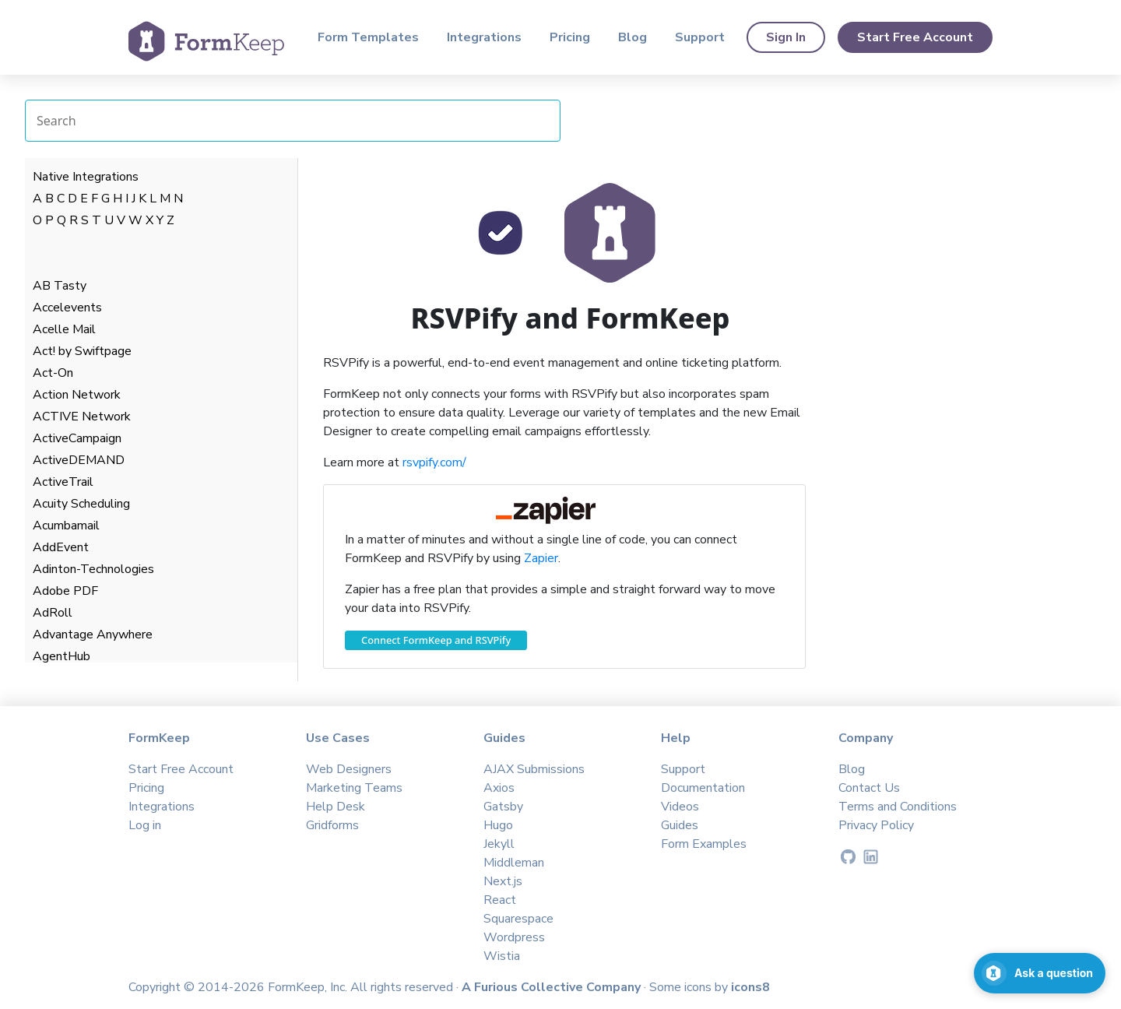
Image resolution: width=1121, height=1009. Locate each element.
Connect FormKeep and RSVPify (436, 640)
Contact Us (869, 787)
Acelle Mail (64, 329)
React (499, 900)
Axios (499, 787)
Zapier (541, 558)
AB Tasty (59, 285)
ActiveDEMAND (79, 460)
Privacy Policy (876, 825)
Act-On (53, 372)
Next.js (502, 881)
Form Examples (704, 844)
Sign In (786, 37)
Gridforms (332, 825)
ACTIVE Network (82, 416)
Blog (632, 37)
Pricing (570, 37)
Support (700, 37)
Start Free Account (915, 37)
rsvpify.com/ (434, 462)
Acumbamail (66, 525)
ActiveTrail (63, 481)
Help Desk (335, 806)
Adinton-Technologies (93, 569)
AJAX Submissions (534, 769)
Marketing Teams (354, 787)
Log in (144, 825)
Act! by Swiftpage (82, 351)
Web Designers (349, 769)
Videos (680, 806)
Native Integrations (86, 176)
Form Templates (368, 37)
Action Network (77, 394)
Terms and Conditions (897, 806)
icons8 (750, 987)
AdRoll (52, 612)
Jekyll (499, 844)
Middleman (513, 862)
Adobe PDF (65, 590)
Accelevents (67, 307)
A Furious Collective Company (553, 987)
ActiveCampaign (77, 438)
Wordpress (514, 937)
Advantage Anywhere (93, 634)
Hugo (498, 825)
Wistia (501, 956)
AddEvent (61, 547)
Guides (679, 825)
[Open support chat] (1039, 973)
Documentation (703, 787)
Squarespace (518, 918)
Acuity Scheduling (81, 503)
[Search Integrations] (292, 121)
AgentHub (61, 656)
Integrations (484, 37)
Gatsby (503, 806)
